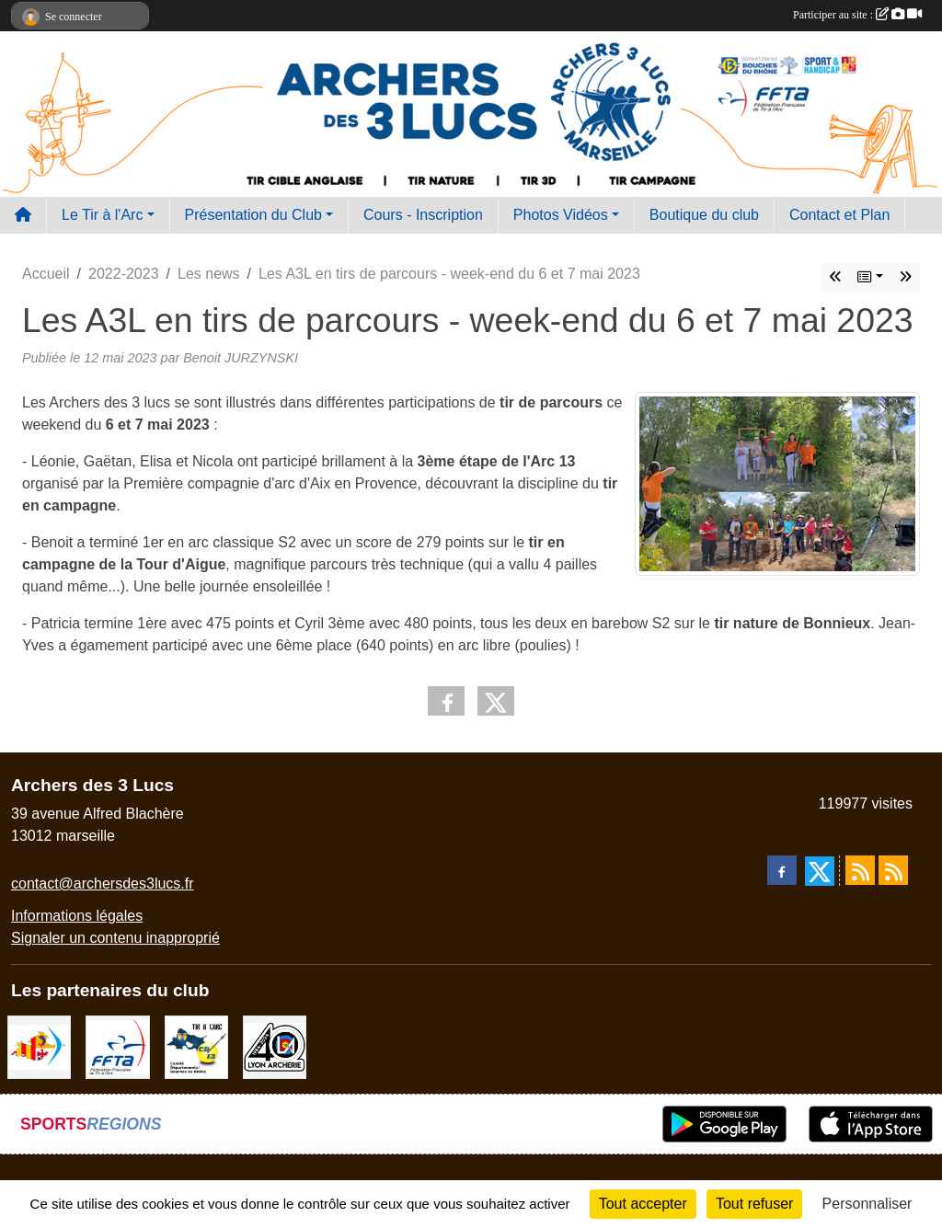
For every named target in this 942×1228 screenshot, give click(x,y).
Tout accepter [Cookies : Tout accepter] (643, 1203)
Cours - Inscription (423, 215)
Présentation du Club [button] (253, 215)
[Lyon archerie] (274, 1046)
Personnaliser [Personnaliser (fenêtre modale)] (867, 1203)
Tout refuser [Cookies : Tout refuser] (754, 1203)
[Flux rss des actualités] (860, 870)
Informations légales (77, 916)
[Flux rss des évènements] (893, 870)
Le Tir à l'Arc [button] (102, 215)
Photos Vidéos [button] (560, 215)
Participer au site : (857, 14)
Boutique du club (704, 215)
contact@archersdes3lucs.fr (102, 883)
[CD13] (196, 1046)
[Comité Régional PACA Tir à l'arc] (39, 1046)
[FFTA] (117, 1046)
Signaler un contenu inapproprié (115, 938)
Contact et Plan (839, 215)
